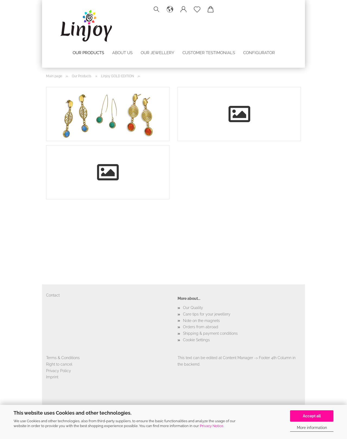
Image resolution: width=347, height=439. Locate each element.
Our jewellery (157, 52)
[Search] (156, 9)
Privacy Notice (211, 426)
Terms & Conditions (63, 358)
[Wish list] (197, 9)
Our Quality (193, 307)
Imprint (52, 377)
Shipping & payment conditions (210, 333)
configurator (259, 52)
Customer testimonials (208, 52)
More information (312, 427)
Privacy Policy (58, 371)
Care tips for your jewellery (206, 314)
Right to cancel (59, 364)
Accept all (312, 416)
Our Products (88, 52)
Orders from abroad (200, 327)
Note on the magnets (201, 320)
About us (122, 52)
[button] (170, 9)
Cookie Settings (196, 340)
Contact (53, 295)
